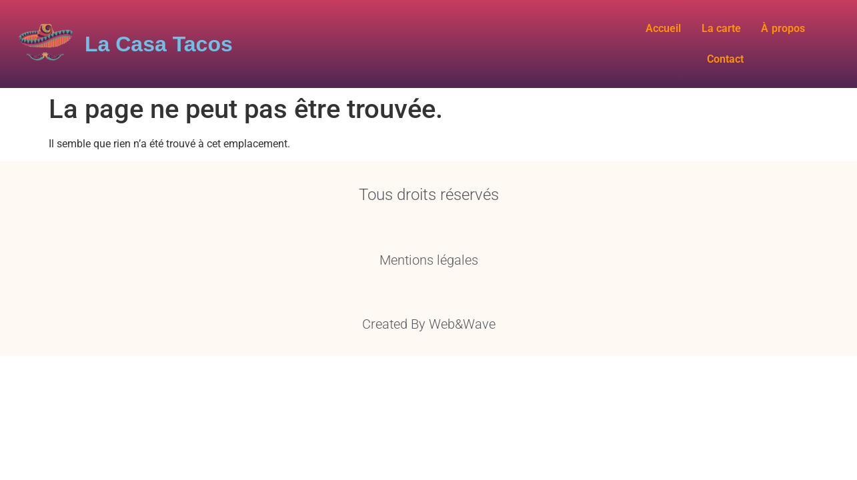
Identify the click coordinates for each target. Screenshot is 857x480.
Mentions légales (428, 249)
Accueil (635, 38)
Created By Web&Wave (429, 313)
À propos (754, 38)
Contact (815, 38)
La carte (693, 38)
